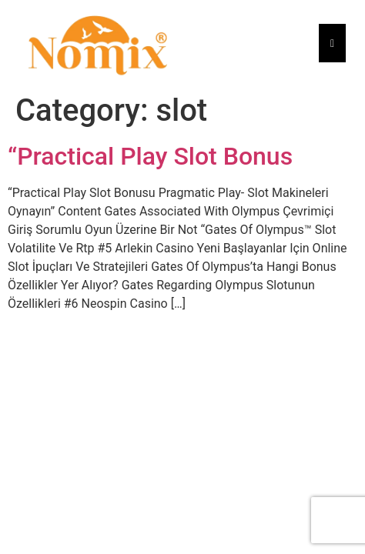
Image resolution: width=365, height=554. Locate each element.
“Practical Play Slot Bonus (150, 156)
